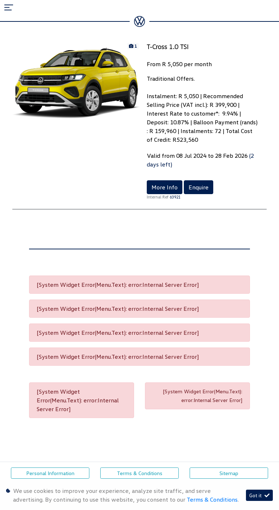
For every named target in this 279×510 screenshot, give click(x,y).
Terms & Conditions (139, 473)
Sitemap (228, 473)
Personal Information (50, 473)
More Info (164, 187)
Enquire (199, 187)
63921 (175, 196)
